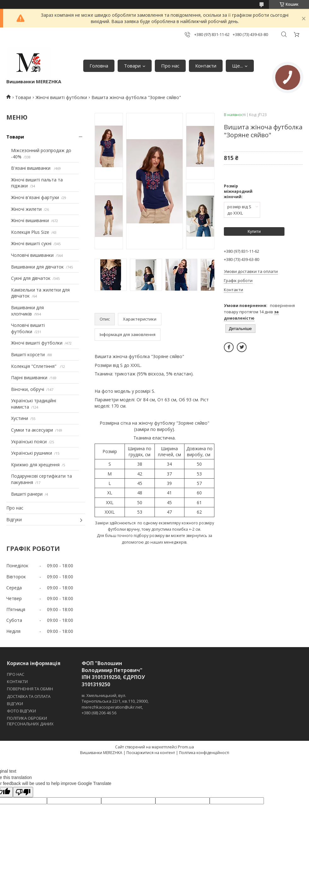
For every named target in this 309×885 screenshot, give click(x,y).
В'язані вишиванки (31, 168)
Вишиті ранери (27, 494)
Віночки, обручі (27, 389)
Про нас (170, 65)
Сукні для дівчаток (30, 278)
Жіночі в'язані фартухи (35, 197)
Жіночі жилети (26, 209)
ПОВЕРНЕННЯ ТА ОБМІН (30, 689)
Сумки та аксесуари (32, 430)
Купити (254, 231)
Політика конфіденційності (204, 752)
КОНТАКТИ (17, 681)
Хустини (19, 418)
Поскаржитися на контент (150, 752)
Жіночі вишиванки (30, 220)
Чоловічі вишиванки (32, 255)
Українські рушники (31, 453)
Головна (99, 65)
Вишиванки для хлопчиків (27, 310)
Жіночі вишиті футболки (61, 97)
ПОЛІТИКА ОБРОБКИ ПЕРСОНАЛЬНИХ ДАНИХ (30, 721)
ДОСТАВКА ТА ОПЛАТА (28, 696)
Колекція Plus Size (30, 232)
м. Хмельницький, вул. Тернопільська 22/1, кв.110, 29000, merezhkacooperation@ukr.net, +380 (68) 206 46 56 (115, 704)
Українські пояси (29, 442)
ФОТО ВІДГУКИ (21, 711)
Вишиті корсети (28, 354)
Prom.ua (186, 747)
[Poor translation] (23, 792)
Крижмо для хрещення (35, 465)
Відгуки (14, 519)
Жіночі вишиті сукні (31, 243)
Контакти (205, 65)
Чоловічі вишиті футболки (28, 328)
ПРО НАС (15, 674)
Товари (132, 65)
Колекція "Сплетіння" (34, 366)
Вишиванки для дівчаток (37, 267)
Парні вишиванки (29, 378)
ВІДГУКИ (15, 703)
